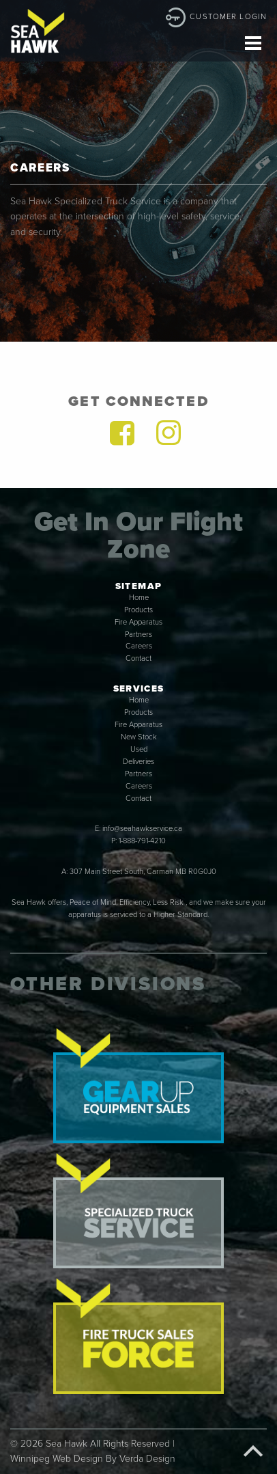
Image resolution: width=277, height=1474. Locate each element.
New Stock (139, 737)
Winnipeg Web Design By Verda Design (92, 1458)
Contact (138, 658)
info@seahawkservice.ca (142, 828)
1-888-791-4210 (142, 840)
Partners (138, 634)
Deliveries (138, 761)
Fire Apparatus (138, 622)
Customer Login (228, 16)
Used (138, 749)
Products (138, 609)
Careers (139, 646)
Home (139, 597)
